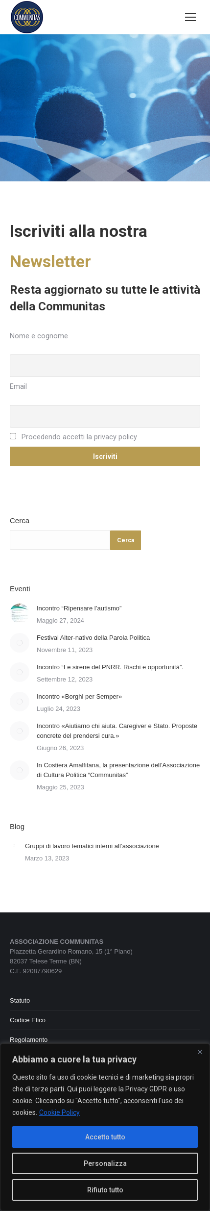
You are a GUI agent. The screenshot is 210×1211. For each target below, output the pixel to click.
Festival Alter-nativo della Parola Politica (93, 637)
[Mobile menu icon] (190, 17)
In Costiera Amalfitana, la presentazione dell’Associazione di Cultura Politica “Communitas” (118, 770)
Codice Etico (28, 1020)
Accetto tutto (105, 1137)
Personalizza (105, 1163)
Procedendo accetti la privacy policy (73, 437)
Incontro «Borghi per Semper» (79, 696)
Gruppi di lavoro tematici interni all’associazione (92, 846)
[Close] (200, 1052)
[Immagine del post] (19, 613)
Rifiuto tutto (105, 1190)
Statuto (20, 1000)
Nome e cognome (39, 336)
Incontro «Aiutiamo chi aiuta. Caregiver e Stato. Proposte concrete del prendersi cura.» (117, 730)
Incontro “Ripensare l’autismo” (79, 608)
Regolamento (28, 1039)
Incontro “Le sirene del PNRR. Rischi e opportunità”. (110, 667)
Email (18, 386)
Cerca (19, 520)
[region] (105, 1127)
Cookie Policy (59, 1112)
